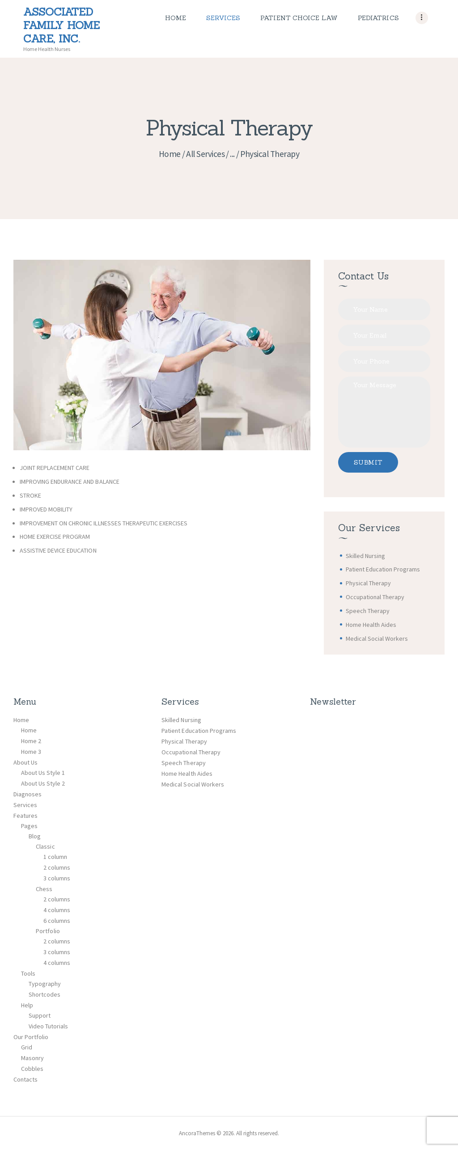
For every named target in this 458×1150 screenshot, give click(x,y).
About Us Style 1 (43, 773)
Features (25, 816)
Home (170, 153)
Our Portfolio (30, 1037)
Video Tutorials (48, 1026)
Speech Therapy (368, 611)
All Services (205, 153)
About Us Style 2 (43, 783)
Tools (28, 973)
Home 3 (31, 752)
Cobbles (32, 1069)
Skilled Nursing (365, 556)
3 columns (56, 878)
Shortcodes (44, 994)
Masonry (32, 1058)
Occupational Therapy (375, 597)
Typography (45, 984)
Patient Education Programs (383, 569)
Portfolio (47, 931)
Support (40, 1015)
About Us (25, 762)
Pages (29, 826)
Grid (26, 1047)
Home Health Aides (371, 625)
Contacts (25, 1079)
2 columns (56, 867)
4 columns (56, 910)
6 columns (56, 921)
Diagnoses (27, 794)
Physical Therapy (368, 583)
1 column (55, 857)
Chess (44, 889)
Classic (45, 846)
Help (27, 1005)
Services (25, 805)
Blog (35, 836)
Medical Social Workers (377, 638)
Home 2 (31, 741)
